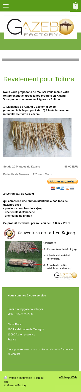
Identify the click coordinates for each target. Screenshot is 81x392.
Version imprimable (18, 377)
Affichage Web (68, 377)
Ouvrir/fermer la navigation (40, 5)
